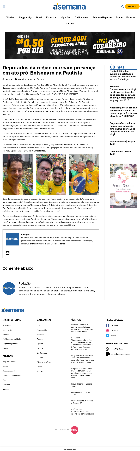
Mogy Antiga (25, 17)
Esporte (130, 17)
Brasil (39, 17)
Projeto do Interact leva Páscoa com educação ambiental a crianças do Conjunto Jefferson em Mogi (122, 129)
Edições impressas (10, 344)
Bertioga (6, 389)
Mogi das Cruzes (9, 361)
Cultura (70, 23)
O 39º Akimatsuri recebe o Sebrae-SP (82, 402)
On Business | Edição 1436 (121, 153)
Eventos (40, 339)
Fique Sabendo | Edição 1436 (122, 143)
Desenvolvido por (62, 430)
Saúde (119, 17)
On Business (81, 17)
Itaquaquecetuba (9, 371)
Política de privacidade (12, 339)
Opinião (65, 17)
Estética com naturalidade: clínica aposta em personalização (82, 411)
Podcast (40, 371)
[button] (10, 6)
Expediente (7, 330)
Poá (4, 380)
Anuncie (6, 334)
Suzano (5, 366)
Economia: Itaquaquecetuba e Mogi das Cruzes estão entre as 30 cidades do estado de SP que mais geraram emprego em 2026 (123, 93)
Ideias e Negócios (102, 17)
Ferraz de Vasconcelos (12, 375)
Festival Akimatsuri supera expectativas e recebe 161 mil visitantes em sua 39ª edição (123, 75)
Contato (6, 348)
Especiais (51, 17)
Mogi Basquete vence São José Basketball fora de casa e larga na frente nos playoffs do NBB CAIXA (123, 111)
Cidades (9, 17)
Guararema (7, 385)
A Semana (6, 325)
